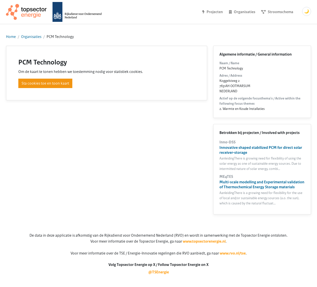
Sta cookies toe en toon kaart (45, 83)
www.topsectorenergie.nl (204, 241)
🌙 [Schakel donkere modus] (306, 11)
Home (11, 37)
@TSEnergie (158, 272)
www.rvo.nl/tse (233, 253)
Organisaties (31, 37)
